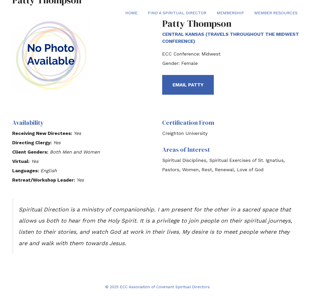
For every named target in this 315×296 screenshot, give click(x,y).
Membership (230, 12)
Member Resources (276, 12)
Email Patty (188, 84)
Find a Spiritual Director (177, 12)
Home (131, 12)
